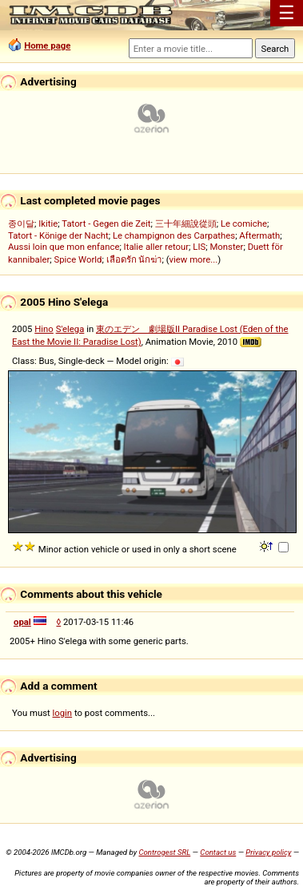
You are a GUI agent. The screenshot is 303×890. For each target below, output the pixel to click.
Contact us (218, 852)
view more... (193, 259)
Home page (47, 45)
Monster (226, 246)
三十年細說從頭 (186, 223)
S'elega (70, 328)
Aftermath (259, 235)
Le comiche (244, 223)
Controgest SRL (164, 852)
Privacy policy (268, 852)
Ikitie (48, 223)
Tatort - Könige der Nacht (58, 235)
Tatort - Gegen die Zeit (106, 223)
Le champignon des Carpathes (174, 235)
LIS (199, 246)
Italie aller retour (156, 246)
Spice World (78, 259)
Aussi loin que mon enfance (63, 246)
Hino (44, 328)
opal (22, 621)
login (63, 712)
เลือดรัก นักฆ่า (134, 259)
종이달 (21, 223)
